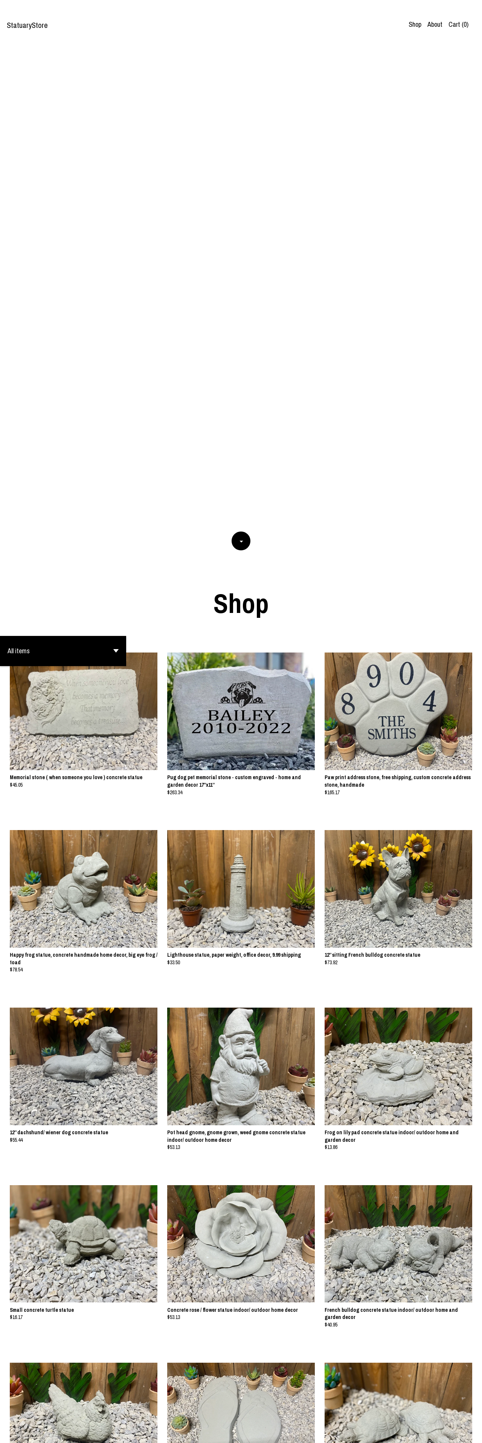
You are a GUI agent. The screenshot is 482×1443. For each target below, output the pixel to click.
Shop (415, 24)
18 (277, 1411)
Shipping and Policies (437, 1431)
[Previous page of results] (196, 1411)
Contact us (393, 1431)
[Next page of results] (287, 1411)
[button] (63, 171)
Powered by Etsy (84, 1431)
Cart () (458, 24)
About (434, 24)
